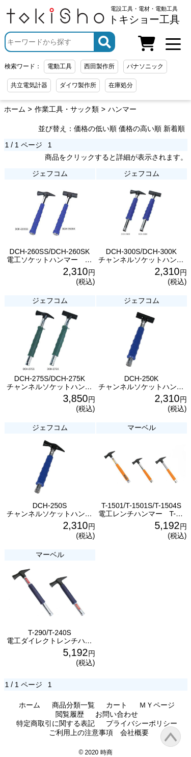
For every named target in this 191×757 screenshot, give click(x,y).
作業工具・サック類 (67, 109)
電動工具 (59, 66)
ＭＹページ (157, 705)
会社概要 (134, 732)
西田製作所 (99, 66)
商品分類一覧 (73, 705)
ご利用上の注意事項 (81, 732)
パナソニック (145, 66)
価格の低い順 (95, 128)
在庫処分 (120, 85)
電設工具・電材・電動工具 (144, 15)
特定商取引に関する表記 (55, 723)
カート (116, 705)
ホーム (14, 109)
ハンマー (122, 109)
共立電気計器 (29, 85)
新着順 (174, 128)
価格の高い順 (140, 128)
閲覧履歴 (70, 714)
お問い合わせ (116, 714)
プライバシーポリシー (141, 723)
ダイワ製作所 (78, 85)
